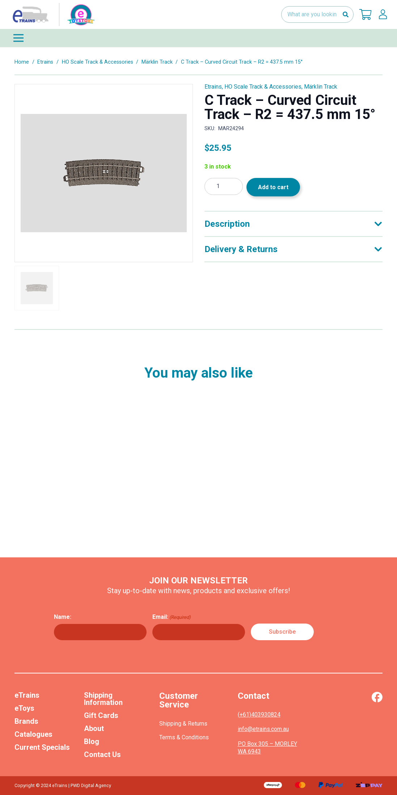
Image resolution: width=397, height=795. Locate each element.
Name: (62, 616)
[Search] (345, 15)
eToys (24, 708)
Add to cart (273, 187)
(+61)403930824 (259, 714)
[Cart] (365, 14)
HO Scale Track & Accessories (97, 62)
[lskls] (382, 14)
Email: (171, 617)
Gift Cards (101, 715)
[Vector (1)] (377, 697)
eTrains (26, 695)
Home (21, 62)
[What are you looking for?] (317, 15)
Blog (91, 741)
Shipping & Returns (183, 723)
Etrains (45, 62)
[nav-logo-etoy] (52, 14)
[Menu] (198, 38)
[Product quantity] (223, 186)
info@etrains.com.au (263, 729)
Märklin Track (157, 62)
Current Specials (42, 747)
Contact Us (102, 754)
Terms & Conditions (184, 737)
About (94, 728)
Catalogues (33, 734)
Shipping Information (103, 699)
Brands (26, 721)
